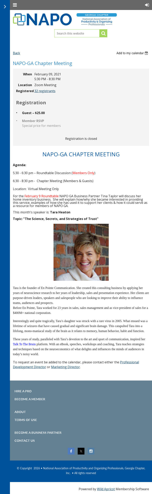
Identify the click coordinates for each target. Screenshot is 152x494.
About (20, 412)
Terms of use (26, 420)
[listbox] (132, 53)
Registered (24, 91)
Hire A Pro (23, 391)
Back (16, 53)
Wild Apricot (106, 489)
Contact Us (25, 440)
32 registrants (44, 91)
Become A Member (30, 399)
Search (103, 33)
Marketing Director (65, 367)
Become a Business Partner (38, 432)
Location (25, 85)
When (27, 74)
